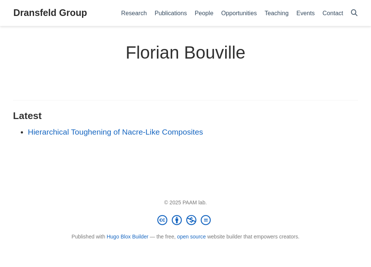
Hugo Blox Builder (127, 237)
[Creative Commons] (185, 220)
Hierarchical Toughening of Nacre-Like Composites (115, 132)
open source (191, 237)
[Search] (354, 13)
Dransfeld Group (50, 12)
